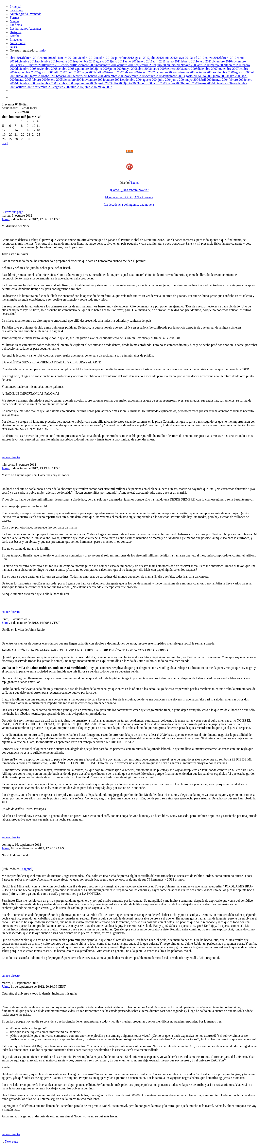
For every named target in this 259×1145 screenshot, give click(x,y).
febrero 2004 (236, 79)
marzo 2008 (158, 68)
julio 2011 (117, 61)
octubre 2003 (65, 83)
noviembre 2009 (106, 65)
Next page (11, 1141)
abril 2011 (159, 61)
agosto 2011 (103, 61)
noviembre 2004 (93, 79)
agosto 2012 (142, 57)
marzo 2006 (65, 76)
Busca (14, 46)
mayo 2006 (37, 76)
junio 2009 (176, 65)
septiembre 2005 (173, 76)
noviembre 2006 (185, 72)
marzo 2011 (173, 61)
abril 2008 (144, 68)
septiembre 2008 (85, 68)
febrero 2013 (31, 57)
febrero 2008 (174, 68)
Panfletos (16, 25)
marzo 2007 (116, 72)
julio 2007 (60, 72)
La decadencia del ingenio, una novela (129, 204)
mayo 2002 (105, 87)
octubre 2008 (65, 68)
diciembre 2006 (165, 72)
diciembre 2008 (26, 68)
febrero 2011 (189, 61)
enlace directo (11, 457)
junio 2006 (23, 76)
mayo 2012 (184, 57)
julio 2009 (162, 65)
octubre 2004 (112, 79)
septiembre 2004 (131, 79)
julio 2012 (156, 57)
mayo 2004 (192, 79)
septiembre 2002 (44, 87)
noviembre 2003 (46, 83)
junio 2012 (170, 57)
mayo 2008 (130, 68)
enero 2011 (204, 61)
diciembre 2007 (207, 68)
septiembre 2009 (145, 65)
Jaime (5, 219)
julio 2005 (206, 76)
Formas (14, 17)
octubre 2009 (125, 65)
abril (5, 143)
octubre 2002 (24, 87)
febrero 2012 (228, 57)
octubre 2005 (154, 76)
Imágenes (16, 39)
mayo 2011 (145, 61)
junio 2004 (178, 79)
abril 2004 (206, 79)
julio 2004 (164, 79)
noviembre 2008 (46, 68)
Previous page (14, 212)
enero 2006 (97, 76)
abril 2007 (101, 72)
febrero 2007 (132, 72)
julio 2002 (77, 87)
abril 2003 (160, 83)
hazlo (42, 50)
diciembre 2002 (223, 83)
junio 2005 (220, 76)
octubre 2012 (103, 57)
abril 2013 (16, 57)
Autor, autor (17, 43)
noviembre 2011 (46, 61)
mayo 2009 (190, 65)
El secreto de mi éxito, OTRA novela (129, 197)
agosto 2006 (242, 72)
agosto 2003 (104, 83)
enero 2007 (147, 72)
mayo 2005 (234, 76)
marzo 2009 (218, 65)
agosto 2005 (192, 76)
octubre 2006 (204, 72)
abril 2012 (197, 57)
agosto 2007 (45, 72)
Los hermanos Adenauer (25, 28)
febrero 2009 (234, 65)
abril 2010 (22, 65)
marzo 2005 (24, 79)
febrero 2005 (40, 79)
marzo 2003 (174, 83)
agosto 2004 (150, 79)
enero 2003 (206, 83)
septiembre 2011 (85, 61)
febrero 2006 (81, 76)
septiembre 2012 (123, 57)
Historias (15, 32)
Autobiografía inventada (25, 14)
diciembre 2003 (26, 83)
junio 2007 (74, 72)
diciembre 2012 (64, 57)
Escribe (14, 36)
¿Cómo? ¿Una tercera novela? (129, 190)
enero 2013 (47, 57)
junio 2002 (91, 87)
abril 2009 (203, 65)
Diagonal (26, 869)
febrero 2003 (190, 83)
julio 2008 (102, 68)
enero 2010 (69, 65)
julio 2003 (118, 83)
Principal (15, 6)
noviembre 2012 (84, 57)
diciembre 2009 (86, 65)
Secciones (16, 10)
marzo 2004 (220, 79)
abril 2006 (51, 76)
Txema (135, 182)
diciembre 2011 (26, 61)
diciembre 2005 (114, 76)
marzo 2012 (212, 57)
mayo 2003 (146, 83)
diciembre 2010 (222, 61)
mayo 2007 (88, 72)
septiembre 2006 (224, 72)
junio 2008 (116, 68)
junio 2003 (132, 83)
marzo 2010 (37, 65)
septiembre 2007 (27, 72)
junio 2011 (131, 61)
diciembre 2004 (73, 79)
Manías (14, 21)
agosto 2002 (62, 87)
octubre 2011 (65, 61)
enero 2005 (55, 79)
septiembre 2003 (85, 83)
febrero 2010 (53, 65)
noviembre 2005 (134, 76)
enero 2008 (190, 68)
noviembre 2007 (228, 68)
